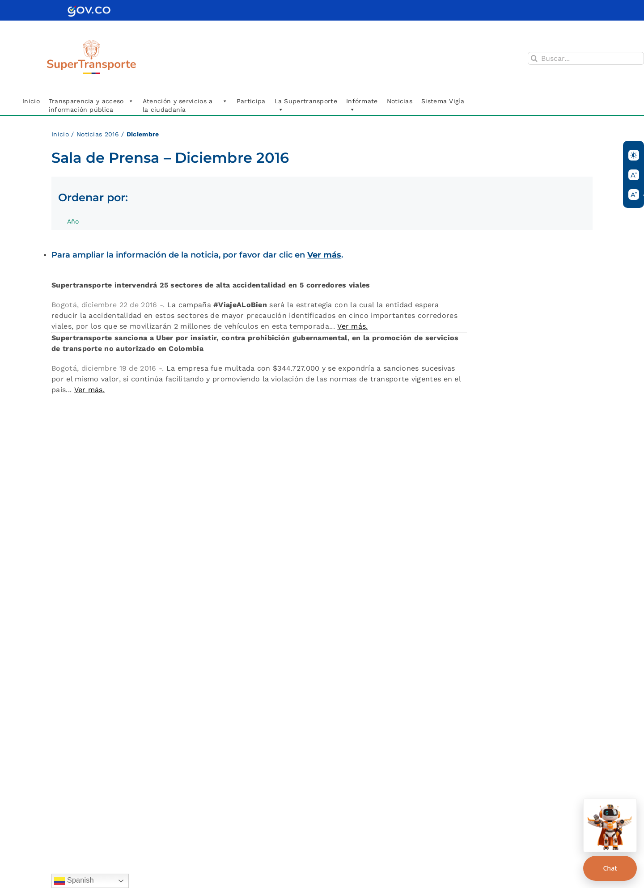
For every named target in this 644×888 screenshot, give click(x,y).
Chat (610, 868)
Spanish (74, 880)
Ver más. (352, 326)
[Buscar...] (586, 58)
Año (77, 224)
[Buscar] (534, 58)
